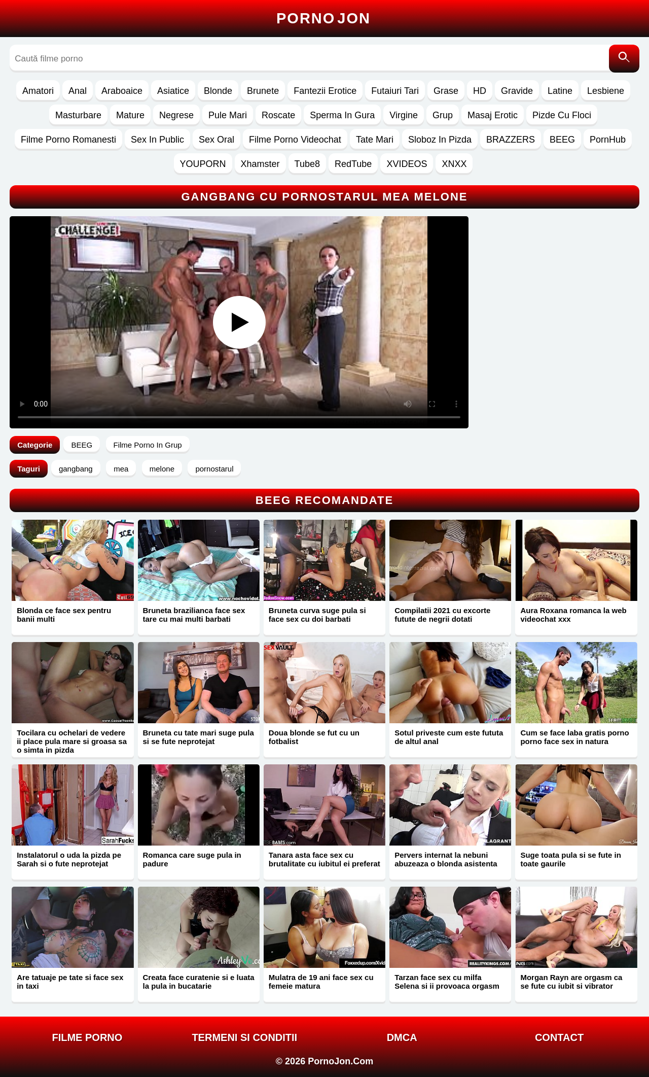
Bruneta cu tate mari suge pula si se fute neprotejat (198, 737)
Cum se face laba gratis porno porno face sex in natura (574, 737)
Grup (442, 115)
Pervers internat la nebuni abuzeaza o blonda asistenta (445, 859)
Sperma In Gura (342, 115)
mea (121, 468)
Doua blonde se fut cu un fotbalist (314, 737)
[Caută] (624, 59)
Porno (323, 18)
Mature (130, 115)
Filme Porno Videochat (295, 139)
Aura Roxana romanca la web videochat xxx (573, 614)
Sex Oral (216, 139)
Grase (446, 91)
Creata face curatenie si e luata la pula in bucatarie (199, 981)
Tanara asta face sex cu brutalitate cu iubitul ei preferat (324, 859)
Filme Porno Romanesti (68, 139)
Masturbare (78, 115)
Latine (560, 91)
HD (479, 91)
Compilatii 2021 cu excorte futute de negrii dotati (442, 614)
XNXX (454, 164)
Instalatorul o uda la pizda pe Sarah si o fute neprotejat (69, 859)
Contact (559, 1037)
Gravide (517, 91)
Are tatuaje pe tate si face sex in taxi (70, 981)
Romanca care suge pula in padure (192, 859)
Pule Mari (227, 115)
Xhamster (260, 164)
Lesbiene (605, 91)
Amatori (38, 91)
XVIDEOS (406, 164)
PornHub (608, 139)
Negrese (176, 115)
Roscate (278, 115)
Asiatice (173, 91)
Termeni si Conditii (244, 1037)
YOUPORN (203, 164)
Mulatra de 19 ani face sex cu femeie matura (321, 981)
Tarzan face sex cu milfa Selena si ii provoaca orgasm (446, 981)
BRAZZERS (510, 139)
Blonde (218, 91)
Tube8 (307, 164)
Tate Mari (374, 139)
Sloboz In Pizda (440, 139)
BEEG (562, 139)
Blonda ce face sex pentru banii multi (64, 614)
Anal (77, 91)
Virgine (403, 115)
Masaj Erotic (492, 115)
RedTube (353, 164)
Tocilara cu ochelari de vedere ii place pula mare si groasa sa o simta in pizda (72, 741)
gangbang (76, 468)
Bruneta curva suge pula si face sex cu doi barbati (317, 614)
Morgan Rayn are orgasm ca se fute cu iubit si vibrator (571, 981)
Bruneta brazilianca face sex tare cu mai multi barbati (194, 614)
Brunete (263, 91)
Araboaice (121, 91)
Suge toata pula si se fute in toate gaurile (570, 859)
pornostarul (214, 468)
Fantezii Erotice (325, 91)
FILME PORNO (87, 1037)
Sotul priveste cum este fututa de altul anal (448, 737)
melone (162, 468)
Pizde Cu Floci (561, 115)
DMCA (402, 1037)
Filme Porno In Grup (148, 445)
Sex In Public (157, 139)
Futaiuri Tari (395, 91)
